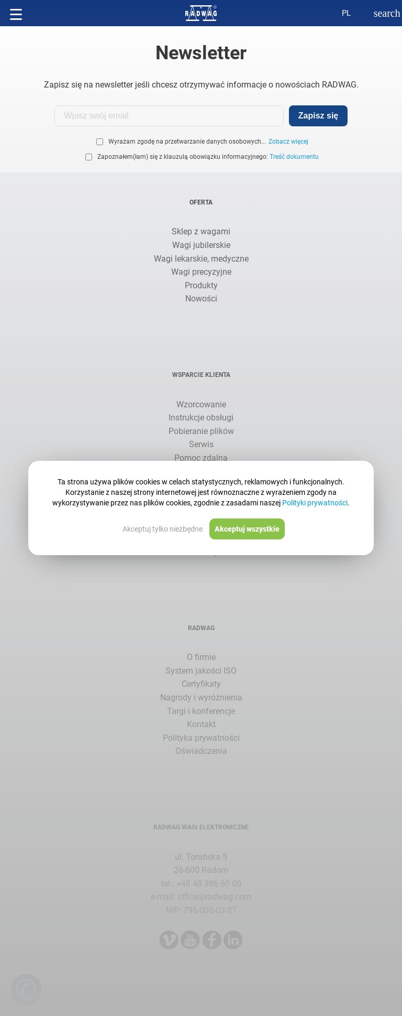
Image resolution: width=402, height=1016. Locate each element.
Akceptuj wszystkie (247, 529)
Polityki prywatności (315, 503)
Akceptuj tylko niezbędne (162, 529)
